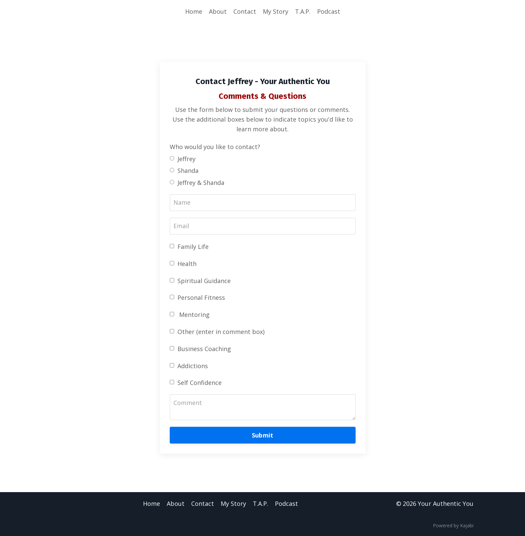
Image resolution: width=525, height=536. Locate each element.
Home (193, 11)
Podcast (328, 11)
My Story (275, 11)
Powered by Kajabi (453, 525)
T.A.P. (302, 11)
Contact (244, 11)
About (218, 11)
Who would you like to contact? (215, 147)
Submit (263, 435)
